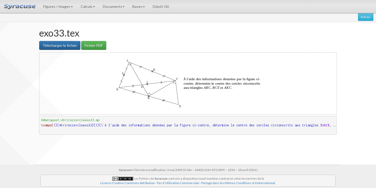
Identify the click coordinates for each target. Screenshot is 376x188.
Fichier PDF (94, 45)
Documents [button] (114, 6)
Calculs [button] (88, 6)
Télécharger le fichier (60, 45)
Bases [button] (138, 6)
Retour (366, 17)
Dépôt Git (161, 6)
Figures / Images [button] (58, 6)
